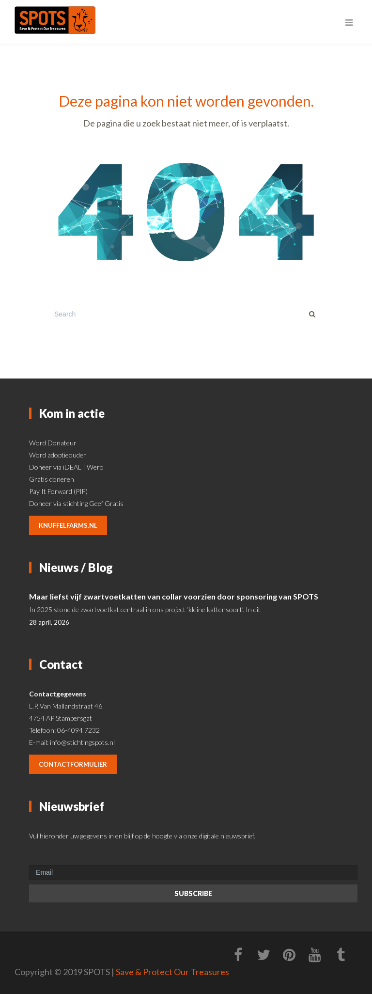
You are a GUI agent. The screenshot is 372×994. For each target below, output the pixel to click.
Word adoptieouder (57, 455)
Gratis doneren (51, 479)
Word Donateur (53, 443)
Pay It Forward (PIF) (58, 491)
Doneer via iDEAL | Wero (66, 467)
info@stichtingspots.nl (82, 742)
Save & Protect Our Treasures (172, 971)
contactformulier (73, 764)
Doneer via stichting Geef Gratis (76, 503)
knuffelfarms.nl (68, 525)
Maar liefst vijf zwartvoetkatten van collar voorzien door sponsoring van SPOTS (173, 596)
